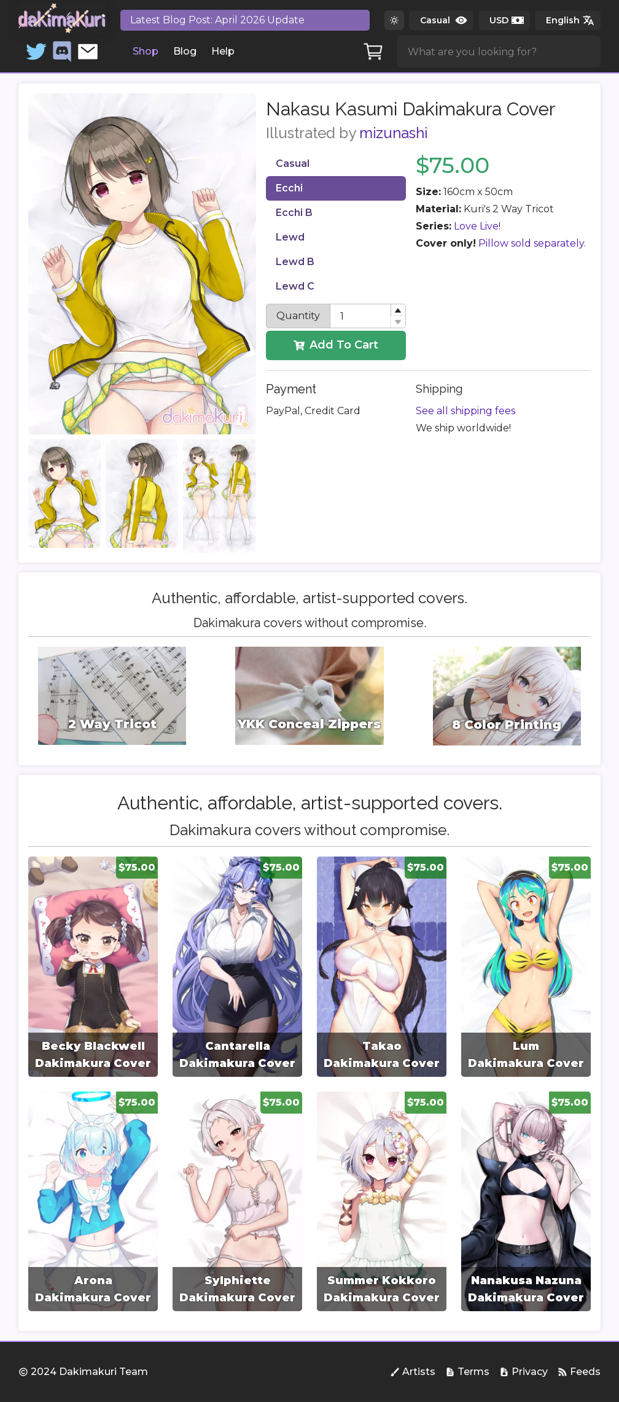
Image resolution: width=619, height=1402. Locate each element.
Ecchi (289, 188)
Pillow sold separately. (532, 243)
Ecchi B (294, 212)
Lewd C (295, 286)
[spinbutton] (368, 316)
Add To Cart (336, 345)
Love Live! (477, 226)
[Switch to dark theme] (394, 20)
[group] (93, 967)
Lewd (290, 237)
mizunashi (393, 133)
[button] (398, 310)
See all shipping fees (465, 411)
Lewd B (295, 262)
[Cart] (373, 51)
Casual (293, 163)
